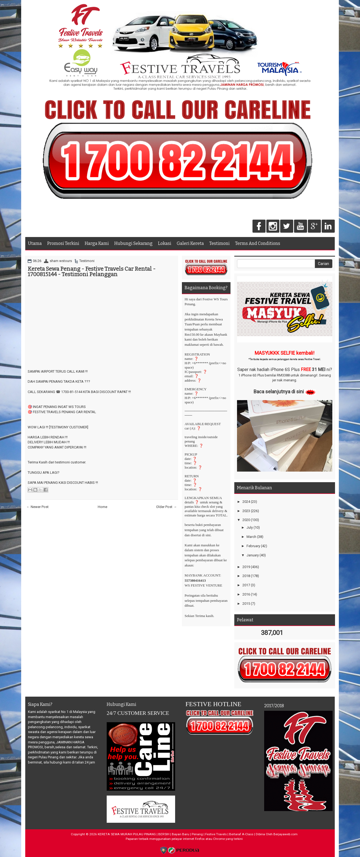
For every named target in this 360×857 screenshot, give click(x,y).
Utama (35, 243)
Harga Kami (97, 243)
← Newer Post (37, 507)
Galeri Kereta (190, 243)
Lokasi (164, 243)
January (253, 555)
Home (102, 507)
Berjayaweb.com (285, 834)
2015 (246, 604)
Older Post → (166, 507)
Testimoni (219, 243)
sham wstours (61, 261)
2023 (246, 511)
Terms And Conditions (257, 243)
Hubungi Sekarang (133, 243)
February (253, 546)
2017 (246, 585)
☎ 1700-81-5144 (69, 392)
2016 (246, 594)
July (250, 527)
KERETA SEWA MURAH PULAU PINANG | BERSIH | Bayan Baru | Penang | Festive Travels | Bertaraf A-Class (175, 834)
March (251, 537)
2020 (246, 520)
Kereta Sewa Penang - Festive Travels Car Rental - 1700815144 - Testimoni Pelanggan (92, 272)
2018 (246, 576)
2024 (246, 502)
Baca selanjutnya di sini (279, 391)
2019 (246, 567)
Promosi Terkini (63, 243)
